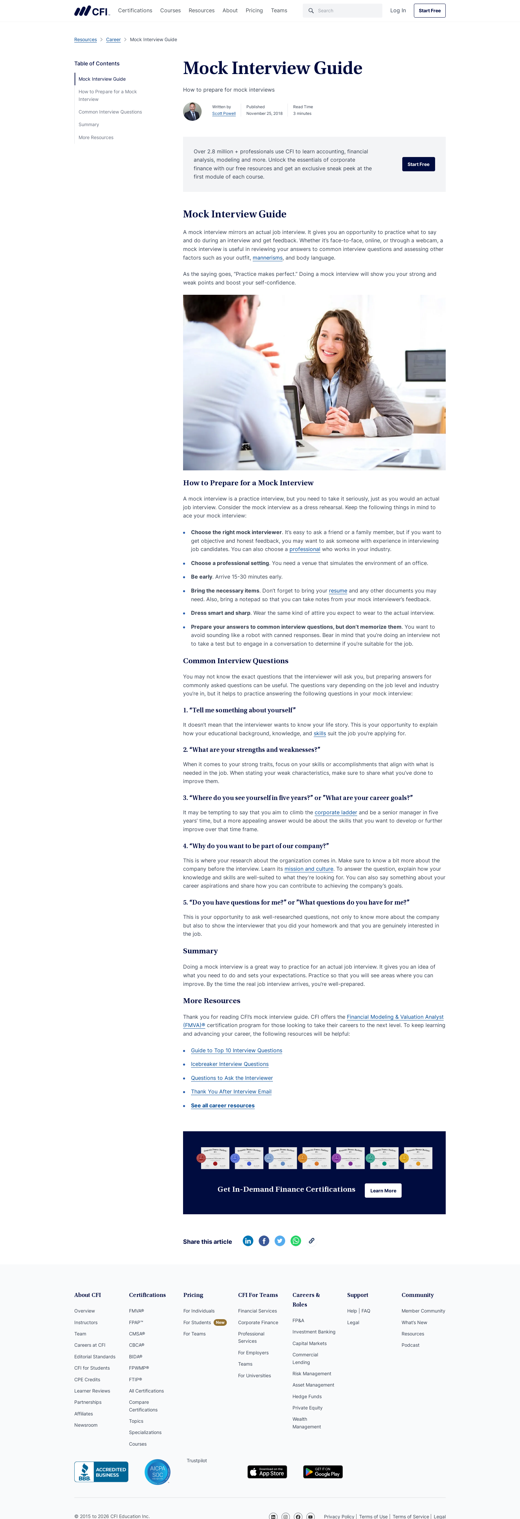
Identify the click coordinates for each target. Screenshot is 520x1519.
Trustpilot (197, 1461)
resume (338, 590)
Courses (170, 10)
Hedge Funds (307, 1388)
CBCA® (136, 1346)
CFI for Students (92, 1369)
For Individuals (199, 1312)
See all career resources (223, 1105)
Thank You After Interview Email (231, 1091)
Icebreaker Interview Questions (230, 1064)
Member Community (423, 1312)
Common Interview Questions (110, 112)
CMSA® (137, 1334)
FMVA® (136, 1312)
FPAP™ (136, 1323)
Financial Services (257, 1312)
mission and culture (309, 868)
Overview (84, 1312)
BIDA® (135, 1357)
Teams (279, 10)
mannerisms (268, 257)
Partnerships (87, 1403)
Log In (398, 10)
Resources (202, 10)
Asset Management (313, 1376)
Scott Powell (224, 113)
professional (305, 549)
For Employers (253, 1353)
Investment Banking (314, 1323)
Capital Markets (309, 1334)
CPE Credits (87, 1380)
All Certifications (146, 1392)
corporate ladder (336, 812)
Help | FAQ (358, 1312)
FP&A (298, 1312)
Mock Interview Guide (102, 79)
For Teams (194, 1334)
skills (320, 733)
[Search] (342, 11)
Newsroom (86, 1426)
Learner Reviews (92, 1392)
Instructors (86, 1323)
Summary (89, 124)
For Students (197, 1323)
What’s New (414, 1323)
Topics (136, 1422)
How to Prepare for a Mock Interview (108, 95)
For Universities (254, 1376)
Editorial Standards (94, 1357)
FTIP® (135, 1380)
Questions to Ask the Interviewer (232, 1078)
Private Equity (307, 1399)
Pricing (254, 10)
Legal (353, 1323)
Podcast (411, 1346)
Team (80, 1334)
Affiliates (83, 1414)
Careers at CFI (89, 1346)
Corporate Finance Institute (92, 10)
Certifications (135, 10)
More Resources (96, 137)
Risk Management (311, 1365)
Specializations (145, 1433)
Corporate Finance (258, 1323)
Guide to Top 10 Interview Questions (236, 1050)
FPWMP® (139, 1369)
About (230, 10)
